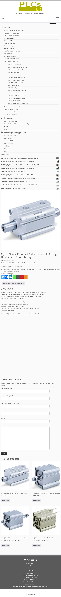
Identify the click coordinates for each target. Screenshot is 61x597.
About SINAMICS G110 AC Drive (12, 136)
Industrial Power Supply (11, 109)
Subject (25, 420)
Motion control (8, 53)
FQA (5, 148)
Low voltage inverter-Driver (12, 59)
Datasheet (38, 314)
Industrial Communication (11, 33)
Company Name (25, 412)
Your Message (25, 432)
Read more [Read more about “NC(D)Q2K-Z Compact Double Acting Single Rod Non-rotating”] (5, 500)
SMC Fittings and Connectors (16, 70)
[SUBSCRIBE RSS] (3, 18)
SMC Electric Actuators (14, 72)
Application (7, 146)
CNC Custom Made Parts (11, 38)
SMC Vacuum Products (14, 75)
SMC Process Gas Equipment (16, 93)
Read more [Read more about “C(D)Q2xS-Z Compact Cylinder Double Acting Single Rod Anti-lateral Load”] (36, 545)
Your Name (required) (25, 390)
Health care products (10, 56)
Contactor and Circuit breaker (12, 107)
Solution (6, 129)
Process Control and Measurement (14, 30)
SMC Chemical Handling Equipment (18, 103)
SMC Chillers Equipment (15, 88)
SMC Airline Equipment (14, 65)
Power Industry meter (10, 46)
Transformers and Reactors (12, 51)
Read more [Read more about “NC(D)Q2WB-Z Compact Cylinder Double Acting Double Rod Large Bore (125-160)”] (5, 545)
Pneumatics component (11, 61)
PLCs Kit (33, 594)
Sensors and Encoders (10, 114)
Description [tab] (6, 283)
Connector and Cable (10, 112)
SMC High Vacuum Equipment (16, 98)
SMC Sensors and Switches (16, 80)
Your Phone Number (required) (25, 405)
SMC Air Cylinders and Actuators (17, 90)
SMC (19, 271)
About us (31, 570)
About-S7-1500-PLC (9, 141)
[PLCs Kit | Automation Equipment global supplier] (30, 6)
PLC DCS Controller (9, 43)
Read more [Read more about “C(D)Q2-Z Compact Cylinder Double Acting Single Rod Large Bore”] (36, 500)
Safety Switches (9, 41)
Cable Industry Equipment (11, 35)
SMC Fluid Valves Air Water (15, 83)
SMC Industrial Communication (16, 77)
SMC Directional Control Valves (17, 95)
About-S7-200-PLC (9, 143)
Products (6, 126)
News (5, 151)
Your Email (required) (25, 397)
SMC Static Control (13, 85)
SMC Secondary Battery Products (17, 67)
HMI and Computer (9, 48)
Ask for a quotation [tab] (17, 283)
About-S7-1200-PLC (9, 138)
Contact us (30, 568)
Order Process (31, 563)
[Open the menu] (57, 18)
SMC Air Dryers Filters (14, 101)
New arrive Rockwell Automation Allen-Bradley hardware (19, 124)
